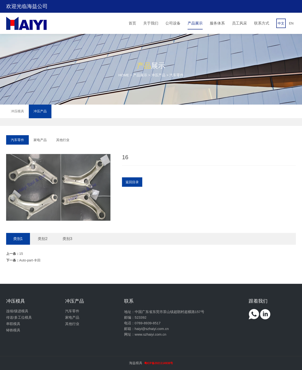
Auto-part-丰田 (23, 260)
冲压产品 (158, 75)
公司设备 (172, 23)
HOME (123, 75)
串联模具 (13, 324)
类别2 (42, 239)
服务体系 (217, 23)
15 (14, 254)
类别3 (67, 239)
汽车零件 (17, 140)
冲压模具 (17, 111)
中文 (281, 23)
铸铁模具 (13, 330)
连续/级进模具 (17, 311)
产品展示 (195, 23)
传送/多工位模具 (19, 317)
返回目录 (132, 182)
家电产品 (40, 140)
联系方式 (261, 23)
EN (291, 23)
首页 (132, 23)
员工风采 (239, 23)
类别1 (18, 239)
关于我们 (150, 23)
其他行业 (62, 140)
